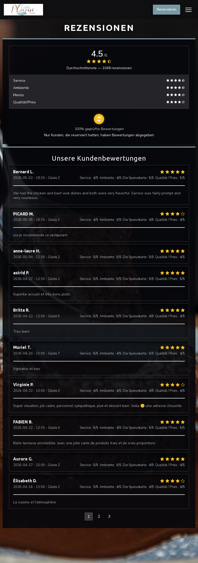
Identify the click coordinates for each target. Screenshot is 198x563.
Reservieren (166, 9)
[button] (188, 9)
